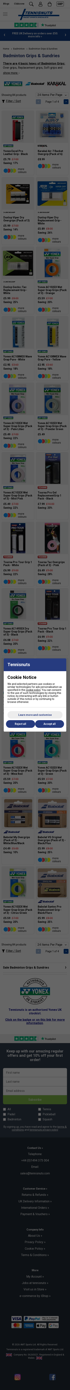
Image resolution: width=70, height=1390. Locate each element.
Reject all (20, 723)
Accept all (49, 723)
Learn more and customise (35, 714)
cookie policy (33, 689)
